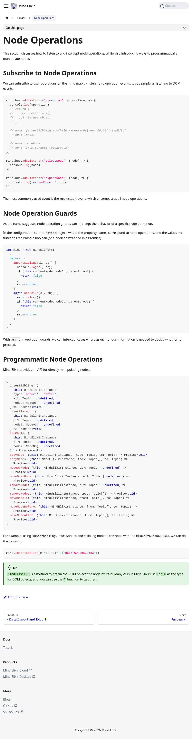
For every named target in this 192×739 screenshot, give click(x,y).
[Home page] (7, 18)
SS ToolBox (13, 712)
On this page (15, 28)
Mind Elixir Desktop (19, 676)
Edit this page (15, 597)
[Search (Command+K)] (173, 5)
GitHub (10, 705)
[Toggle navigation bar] (6, 6)
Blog (6, 699)
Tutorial (8, 647)
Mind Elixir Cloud (17, 670)
